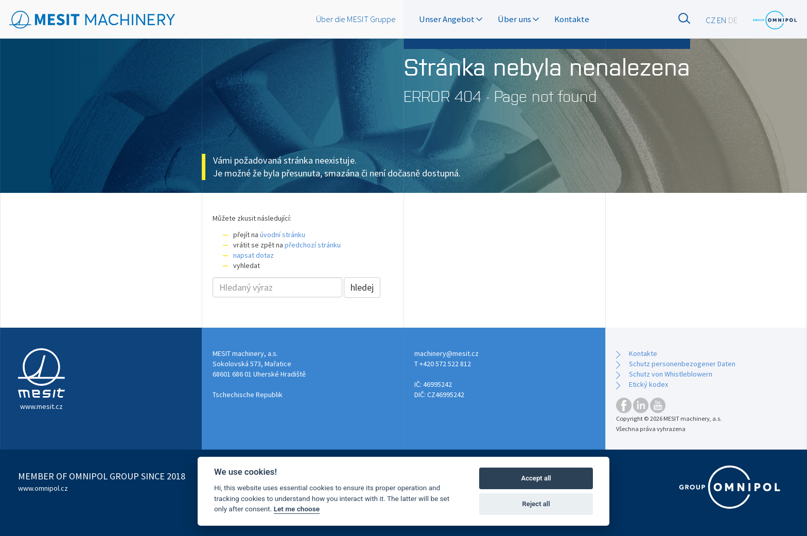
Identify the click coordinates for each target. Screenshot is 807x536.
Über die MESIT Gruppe (356, 19)
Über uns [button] (518, 19)
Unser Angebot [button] (450, 19)
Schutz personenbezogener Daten (682, 363)
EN (722, 20)
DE (733, 20)
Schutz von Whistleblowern (670, 374)
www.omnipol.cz (43, 488)
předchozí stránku (313, 244)
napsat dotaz (253, 255)
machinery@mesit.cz (446, 353)
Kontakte (571, 19)
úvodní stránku (282, 234)
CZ (710, 20)
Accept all (536, 478)
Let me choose (297, 509)
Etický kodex (648, 384)
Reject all (536, 504)
